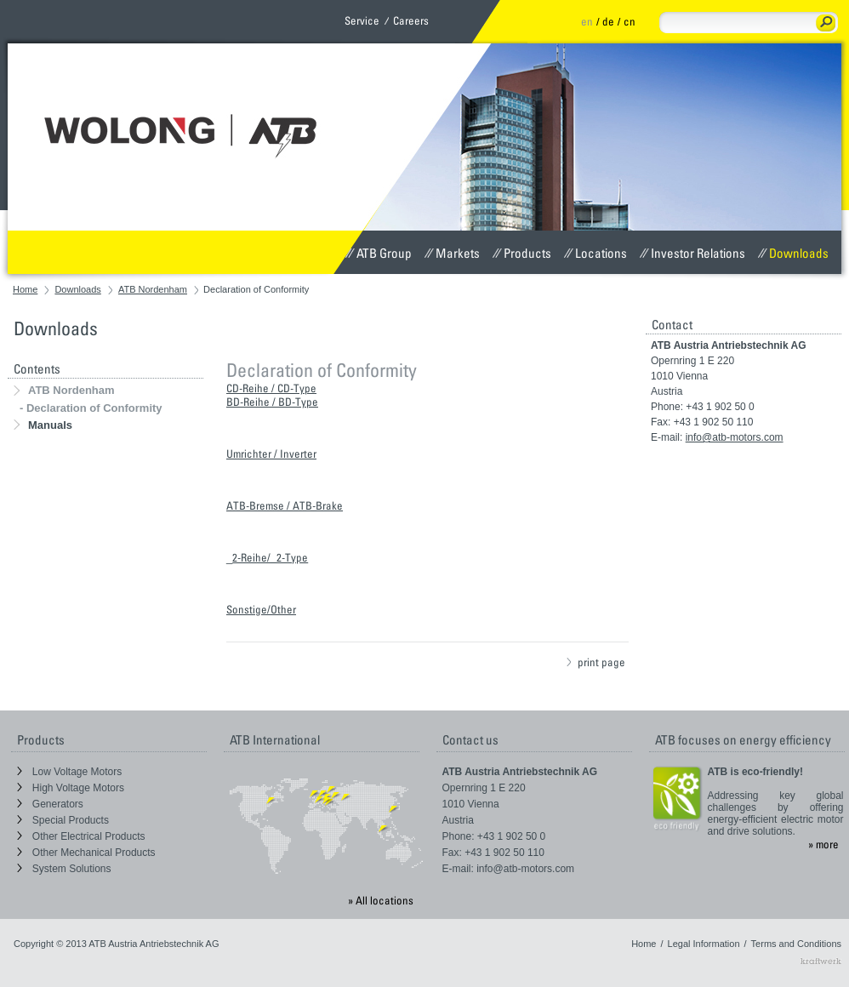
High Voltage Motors (70, 788)
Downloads (793, 252)
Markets (452, 252)
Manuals (43, 425)
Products (522, 252)
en (587, 21)
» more (823, 844)
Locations (595, 252)
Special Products (63, 820)
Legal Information (704, 944)
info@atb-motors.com (734, 437)
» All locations (380, 900)
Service (362, 20)
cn (629, 21)
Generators (50, 804)
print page (596, 662)
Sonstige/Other (261, 609)
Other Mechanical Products (86, 853)
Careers (411, 20)
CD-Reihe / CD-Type (271, 388)
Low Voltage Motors (70, 772)
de (608, 21)
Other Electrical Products (81, 836)
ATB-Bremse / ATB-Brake (284, 505)
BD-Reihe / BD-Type (272, 401)
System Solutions (64, 869)
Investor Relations (692, 252)
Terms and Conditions (796, 944)
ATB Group (378, 252)
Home (25, 289)
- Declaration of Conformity (91, 408)
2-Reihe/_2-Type (270, 557)
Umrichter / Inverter (271, 453)
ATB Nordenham (152, 289)
